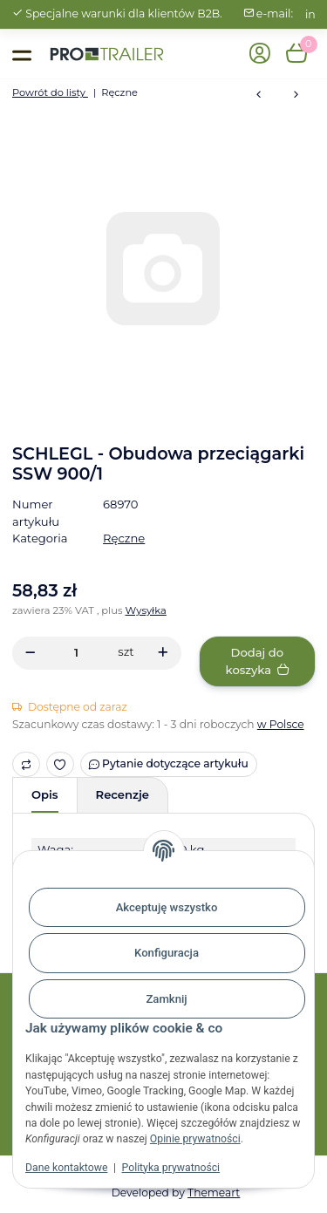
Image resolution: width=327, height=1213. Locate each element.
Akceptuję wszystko (167, 907)
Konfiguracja (166, 952)
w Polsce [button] (280, 724)
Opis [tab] (44, 794)
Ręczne (124, 538)
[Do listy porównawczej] (26, 764)
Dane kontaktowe (66, 1168)
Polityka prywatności (171, 1168)
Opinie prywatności (195, 1139)
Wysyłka (146, 610)
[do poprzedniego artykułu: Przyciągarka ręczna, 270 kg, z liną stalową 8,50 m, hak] (258, 95)
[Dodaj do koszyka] (257, 661)
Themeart (213, 1192)
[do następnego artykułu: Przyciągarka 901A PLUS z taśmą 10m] (296, 95)
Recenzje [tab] (122, 794)
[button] (260, 54)
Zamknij (166, 998)
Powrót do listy (50, 92)
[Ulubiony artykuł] (60, 764)
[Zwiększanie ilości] (163, 652)
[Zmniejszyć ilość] (30, 652)
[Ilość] (76, 652)
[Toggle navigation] (21, 54)
